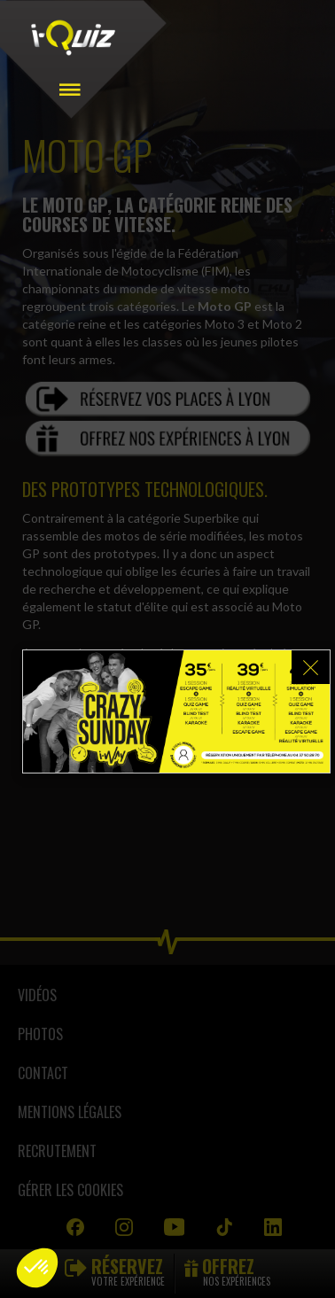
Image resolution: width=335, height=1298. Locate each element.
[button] (37, 1268)
